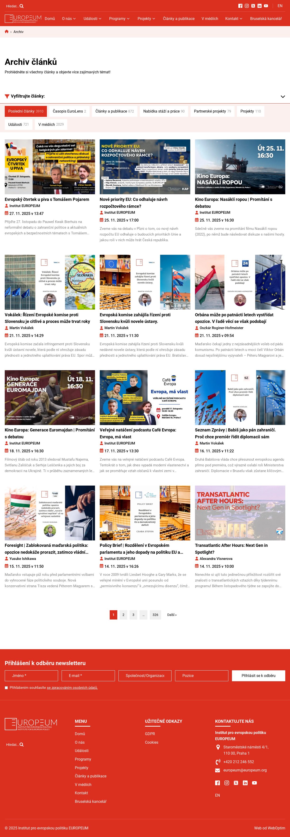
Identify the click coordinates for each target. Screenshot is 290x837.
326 (155, 615)
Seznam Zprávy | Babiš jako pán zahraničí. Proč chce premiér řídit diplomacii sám (235, 433)
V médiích (210, 18)
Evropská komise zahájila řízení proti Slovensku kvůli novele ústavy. (135, 318)
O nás (69, 18)
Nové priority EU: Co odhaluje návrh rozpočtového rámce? (134, 203)
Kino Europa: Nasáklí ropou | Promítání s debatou (233, 203)
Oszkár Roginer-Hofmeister (221, 328)
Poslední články (25, 111)
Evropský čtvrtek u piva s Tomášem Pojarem (47, 199)
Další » (172, 615)
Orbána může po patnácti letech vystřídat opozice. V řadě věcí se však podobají (234, 318)
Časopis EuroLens (69, 111)
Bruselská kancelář (266, 18)
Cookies (151, 742)
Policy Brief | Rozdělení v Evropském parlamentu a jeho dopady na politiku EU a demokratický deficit (140, 549)
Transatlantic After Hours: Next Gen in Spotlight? (231, 549)
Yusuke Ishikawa (22, 559)
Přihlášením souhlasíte (54, 688)
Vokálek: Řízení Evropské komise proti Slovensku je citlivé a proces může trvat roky (47, 318)
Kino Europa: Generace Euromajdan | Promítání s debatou (50, 433)
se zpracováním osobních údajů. (72, 688)
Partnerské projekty (212, 111)
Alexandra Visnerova (216, 559)
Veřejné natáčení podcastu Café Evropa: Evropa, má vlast (138, 433)
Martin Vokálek (21, 328)
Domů (50, 18)
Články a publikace (179, 18)
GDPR (150, 734)
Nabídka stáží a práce (164, 111)
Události (93, 18)
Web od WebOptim (269, 828)
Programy (119, 18)
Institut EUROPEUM (24, 206)
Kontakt (234, 18)
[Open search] (15, 6)
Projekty (147, 18)
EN (280, 6)
